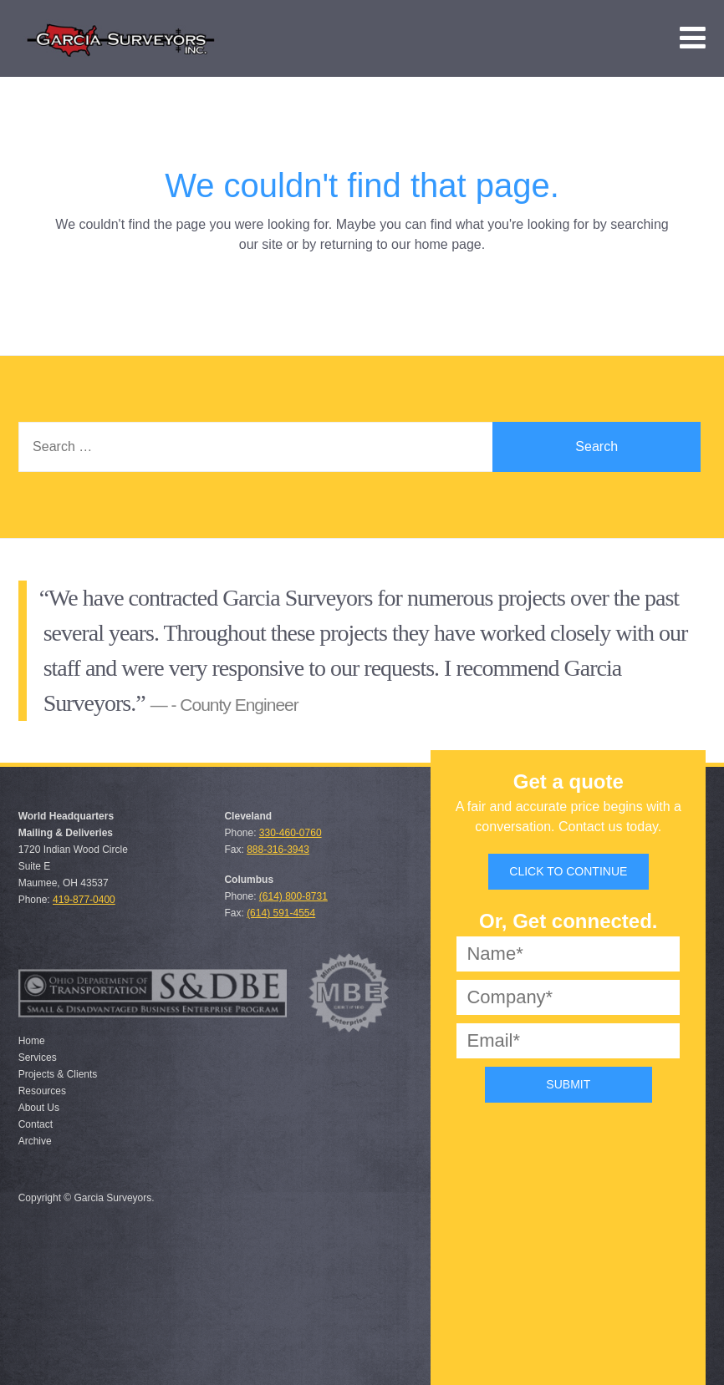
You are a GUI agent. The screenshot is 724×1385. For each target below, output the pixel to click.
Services (37, 1057)
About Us (38, 1108)
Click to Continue (568, 871)
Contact (35, 1124)
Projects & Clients (58, 1074)
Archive (35, 1141)
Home (31, 1041)
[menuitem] (693, 38)
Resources (42, 1091)
